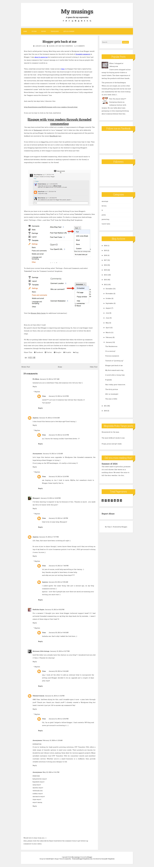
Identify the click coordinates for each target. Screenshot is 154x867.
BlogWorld (53, 136)
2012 (105, 284)
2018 (105, 255)
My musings (77, 11)
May (107, 323)
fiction (104, 206)
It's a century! (110, 351)
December (109, 289)
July (107, 313)
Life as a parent (68, 31)
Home (25, 31)
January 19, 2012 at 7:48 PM (58, 566)
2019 (105, 250)
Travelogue (55, 31)
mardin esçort (38, 788)
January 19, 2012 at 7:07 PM (49, 537)
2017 (105, 260)
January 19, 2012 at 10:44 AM (49, 418)
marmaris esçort (39, 796)
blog (63, 69)
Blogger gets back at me (59, 41)
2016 (105, 265)
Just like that (60, 46)
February (109, 337)
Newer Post (26, 367)
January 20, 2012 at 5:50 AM (58, 582)
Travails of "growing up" (114, 361)
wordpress (69, 46)
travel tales (106, 224)
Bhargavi (36, 498)
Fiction (34, 31)
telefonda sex (38, 791)
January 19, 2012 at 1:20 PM (58, 518)
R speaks (108, 380)
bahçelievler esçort (40, 779)
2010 (105, 411)
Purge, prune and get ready (112, 444)
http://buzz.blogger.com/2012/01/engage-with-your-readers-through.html (51, 107)
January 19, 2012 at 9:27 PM (60, 651)
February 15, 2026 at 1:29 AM (52, 740)
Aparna (35, 418)
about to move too (41, 57)
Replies (37, 392)
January (109, 342)
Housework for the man (110, 432)
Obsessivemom (38, 696)
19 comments (80, 46)
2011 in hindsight (111, 394)
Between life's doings (41, 651)
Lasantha (68, 859)
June (107, 318)
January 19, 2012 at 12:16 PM (59, 476)
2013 (105, 280)
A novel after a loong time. (115, 375)
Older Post (93, 367)
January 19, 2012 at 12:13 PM (59, 396)
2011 (105, 406)
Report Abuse (108, 513)
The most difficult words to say (113, 438)
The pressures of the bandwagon (114, 82)
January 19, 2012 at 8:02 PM (54, 609)
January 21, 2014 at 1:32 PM (54, 696)
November (109, 293)
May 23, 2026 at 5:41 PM (51, 772)
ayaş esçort (37, 785)
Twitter (48, 352)
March (108, 332)
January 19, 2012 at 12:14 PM (59, 435)
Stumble (67, 352)
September (109, 303)
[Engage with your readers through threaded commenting (59, 121)
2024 (105, 245)
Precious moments (112, 356)
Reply (35, 386)
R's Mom (36, 379)
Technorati (38, 130)
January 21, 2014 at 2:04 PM (58, 719)
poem (104, 215)
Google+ (57, 352)
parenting (105, 219)
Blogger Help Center (38, 313)
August (108, 308)
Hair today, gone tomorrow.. (115, 384)
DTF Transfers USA (82, 747)
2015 (105, 270)
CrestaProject (49, 859)
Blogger (52, 46)
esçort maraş (37, 802)
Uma (44, 396)
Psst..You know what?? (117, 99)
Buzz (43, 142)
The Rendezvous (111, 346)
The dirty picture (111, 389)
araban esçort (38, 793)
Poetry (43, 31)
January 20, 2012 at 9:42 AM (58, 671)
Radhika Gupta (38, 609)
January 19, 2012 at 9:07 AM (49, 379)
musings (105, 201)
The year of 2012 (111, 399)
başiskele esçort (38, 782)
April (108, 328)
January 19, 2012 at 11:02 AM (53, 453)
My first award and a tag (114, 370)
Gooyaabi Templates (107, 859)
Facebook (38, 352)
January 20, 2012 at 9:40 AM (58, 632)
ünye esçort (37, 799)
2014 (105, 275)
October (108, 298)
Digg (75, 352)
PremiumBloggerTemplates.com (82, 859)
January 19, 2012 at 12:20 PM (50, 498)
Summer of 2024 (110, 463)
